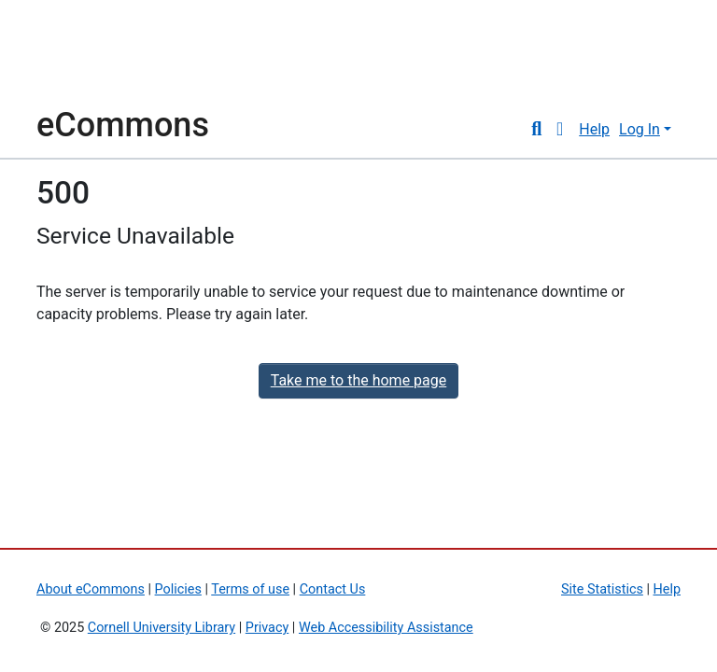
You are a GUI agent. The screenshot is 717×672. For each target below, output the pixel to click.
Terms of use (250, 589)
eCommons (122, 125)
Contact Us (333, 589)
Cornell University (83, 54)
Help (594, 129)
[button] (559, 130)
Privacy (267, 628)
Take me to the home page (359, 380)
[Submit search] (536, 130)
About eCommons (90, 589)
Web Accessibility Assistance (386, 628)
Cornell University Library (161, 628)
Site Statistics (602, 589)
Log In (639, 129)
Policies (178, 589)
